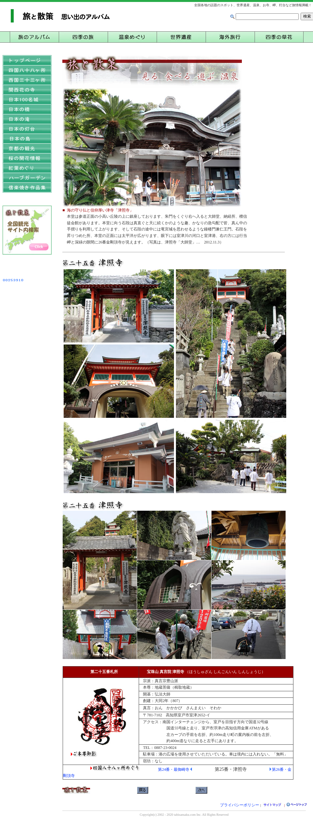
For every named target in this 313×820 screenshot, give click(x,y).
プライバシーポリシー (239, 805)
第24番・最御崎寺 (173, 769)
